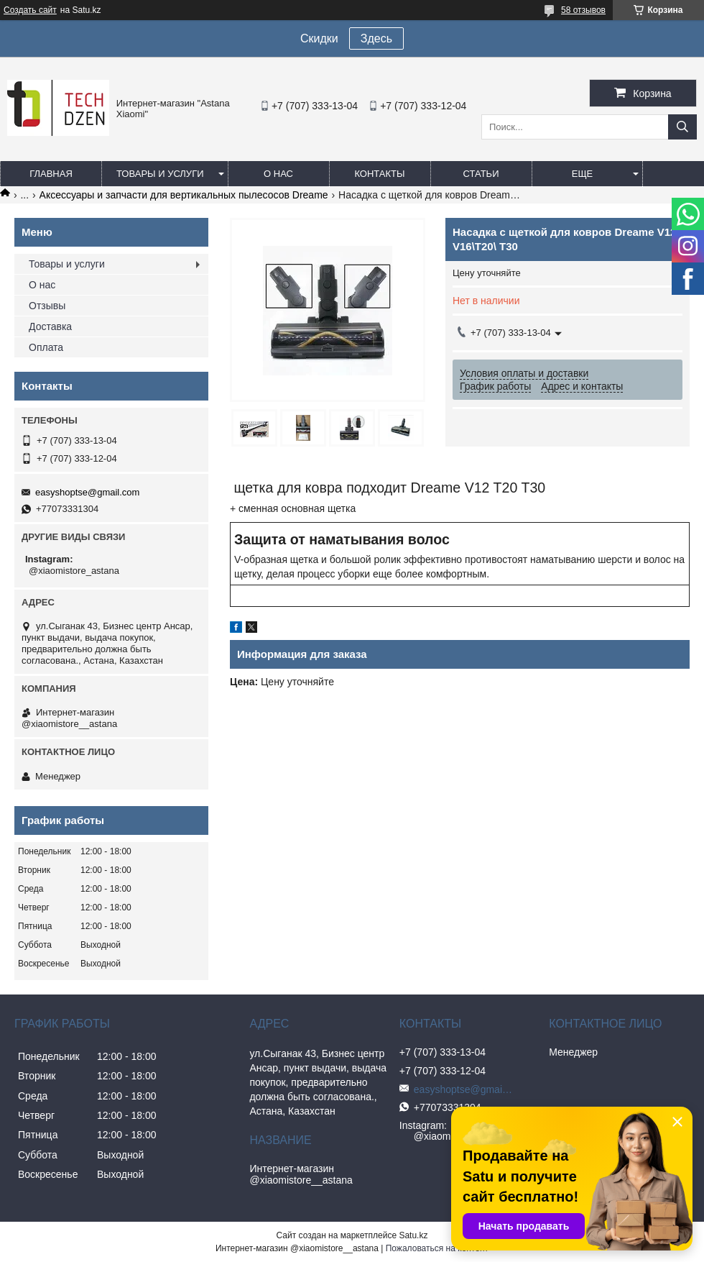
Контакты (379, 173)
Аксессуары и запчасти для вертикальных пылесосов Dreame (184, 195)
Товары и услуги (160, 173)
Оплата (46, 347)
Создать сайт (30, 10)
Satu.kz (413, 1235)
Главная (51, 173)
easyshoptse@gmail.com (87, 492)
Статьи (481, 173)
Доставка (50, 326)
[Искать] (682, 127)
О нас (278, 173)
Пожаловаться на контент (437, 1248)
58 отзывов (583, 10)
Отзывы (47, 305)
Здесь (376, 38)
